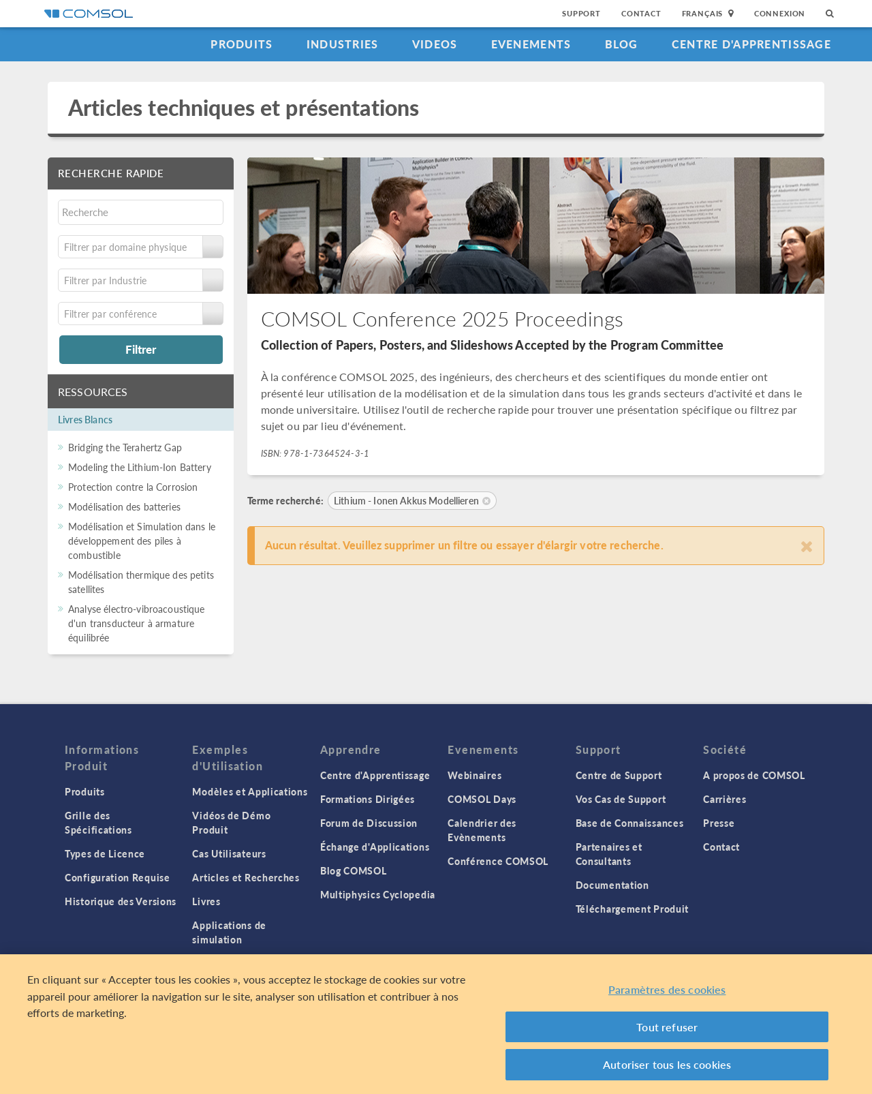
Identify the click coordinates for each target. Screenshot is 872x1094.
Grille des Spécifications (98, 822)
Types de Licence (105, 853)
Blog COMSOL (353, 870)
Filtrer (140, 349)
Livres (206, 901)
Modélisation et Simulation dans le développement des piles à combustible (141, 540)
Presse (718, 823)
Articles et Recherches (245, 877)
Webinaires (474, 775)
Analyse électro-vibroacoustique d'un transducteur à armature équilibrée (136, 623)
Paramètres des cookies (667, 990)
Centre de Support (619, 775)
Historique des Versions (120, 901)
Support (581, 13)
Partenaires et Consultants (609, 854)
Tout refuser (667, 1027)
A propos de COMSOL (754, 775)
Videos (435, 44)
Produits (241, 44)
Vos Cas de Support (621, 799)
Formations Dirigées (367, 799)
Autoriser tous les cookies (667, 1065)
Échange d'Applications (374, 846)
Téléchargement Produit (632, 908)
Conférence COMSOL (498, 861)
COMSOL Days (482, 799)
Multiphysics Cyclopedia (377, 894)
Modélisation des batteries (124, 506)
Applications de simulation (229, 932)
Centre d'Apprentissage (751, 44)
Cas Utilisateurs (229, 853)
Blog (621, 44)
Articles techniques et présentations (243, 107)
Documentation (612, 885)
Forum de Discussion (369, 823)
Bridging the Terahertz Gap (125, 447)
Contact (641, 13)
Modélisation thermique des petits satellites (141, 582)
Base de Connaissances (630, 823)
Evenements (531, 44)
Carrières (724, 799)
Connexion (779, 13)
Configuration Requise (117, 877)
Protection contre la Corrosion (133, 486)
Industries (343, 44)
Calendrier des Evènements (482, 830)
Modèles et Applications (249, 791)
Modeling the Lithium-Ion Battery (139, 467)
